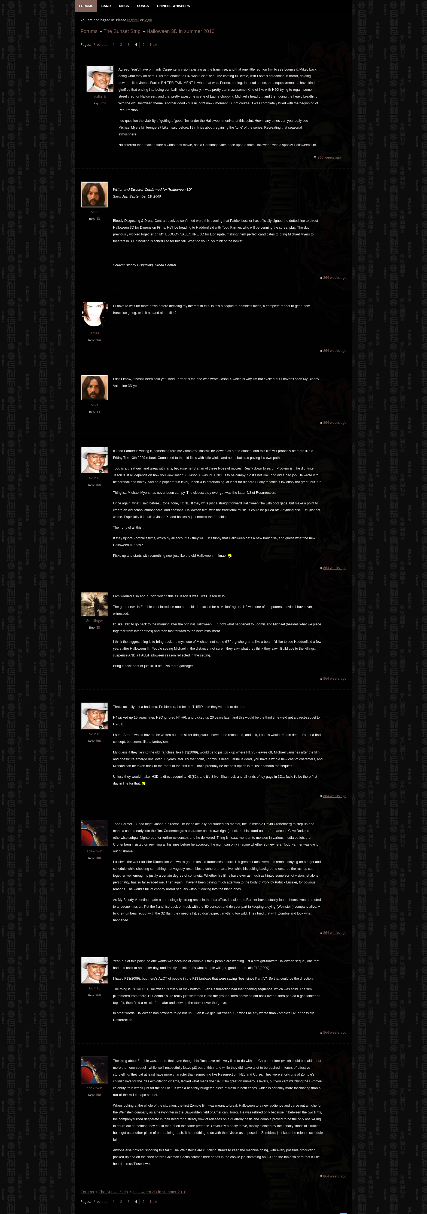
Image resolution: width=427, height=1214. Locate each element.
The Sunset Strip (121, 32)
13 (98, 219)
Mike (94, 212)
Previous (100, 45)
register (133, 20)
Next (153, 45)
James (94, 333)
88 (98, 628)
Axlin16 (99, 97)
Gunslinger (94, 621)
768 (103, 104)
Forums (88, 32)
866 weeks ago (329, 158)
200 (97, 858)
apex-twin (94, 851)
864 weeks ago (335, 278)
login (148, 20)
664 (97, 340)
